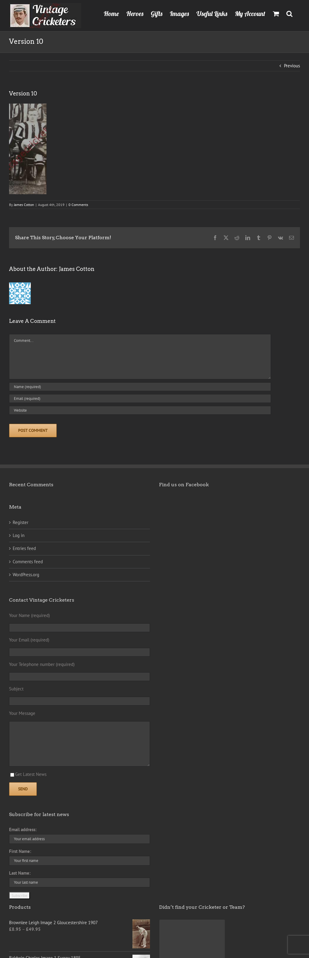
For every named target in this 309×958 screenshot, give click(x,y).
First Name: (20, 851)
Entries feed (24, 548)
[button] (289, 13)
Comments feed (28, 561)
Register (20, 522)
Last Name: (19, 873)
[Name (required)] (140, 386)
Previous (292, 66)
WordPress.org (26, 574)
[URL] (140, 410)
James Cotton (24, 204)
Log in (18, 535)
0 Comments (78, 204)
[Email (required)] (140, 398)
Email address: (23, 829)
